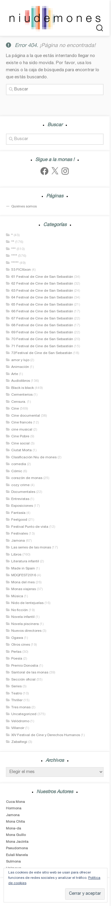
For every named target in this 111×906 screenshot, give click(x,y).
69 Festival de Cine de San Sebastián (42, 332)
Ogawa (17, 638)
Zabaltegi (19, 742)
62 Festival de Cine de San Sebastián (42, 283)
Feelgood (19, 520)
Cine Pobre (20, 436)
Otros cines (20, 645)
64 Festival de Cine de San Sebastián (42, 297)
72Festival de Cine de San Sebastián (41, 353)
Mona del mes (23, 582)
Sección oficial (23, 679)
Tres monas (20, 707)
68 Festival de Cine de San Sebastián (42, 325)
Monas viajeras (23, 589)
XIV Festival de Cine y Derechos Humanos (45, 735)
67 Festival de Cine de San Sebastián (42, 318)
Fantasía (18, 513)
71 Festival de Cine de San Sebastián (42, 346)
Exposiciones (22, 506)
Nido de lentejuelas (27, 603)
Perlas (16, 652)
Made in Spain (23, 568)
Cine (15, 408)
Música (17, 596)
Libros (16, 554)
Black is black (22, 388)
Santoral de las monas (29, 672)
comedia (18, 464)
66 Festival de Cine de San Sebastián (42, 311)
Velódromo (20, 721)
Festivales (19, 533)
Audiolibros (20, 381)
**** (14, 256)
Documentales (23, 492)
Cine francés (21, 422)
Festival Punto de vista (29, 527)
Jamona (18, 541)
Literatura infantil (25, 561)
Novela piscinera (25, 624)
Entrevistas (20, 499)
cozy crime (20, 485)
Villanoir (17, 728)
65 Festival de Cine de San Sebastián (42, 304)
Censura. (18, 402)
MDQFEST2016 (23, 575)
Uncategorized (23, 714)
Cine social (20, 443)
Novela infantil (23, 617)
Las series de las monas (31, 547)
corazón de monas (26, 478)
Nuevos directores (26, 631)
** (12, 242)
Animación (20, 367)
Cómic (16, 471)
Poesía (16, 658)
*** (13, 249)
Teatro (16, 693)
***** (15, 263)
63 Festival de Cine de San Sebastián (42, 291)
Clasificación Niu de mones (34, 457)
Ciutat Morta (21, 450)
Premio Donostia (24, 666)
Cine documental (25, 416)
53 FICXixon (21, 270)
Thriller (16, 700)
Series (16, 686)
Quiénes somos (24, 206)
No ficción (19, 610)
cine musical (21, 429)
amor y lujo (20, 360)
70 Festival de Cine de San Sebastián (42, 339)
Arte (14, 374)
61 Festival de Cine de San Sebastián (42, 277)
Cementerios (22, 395)
